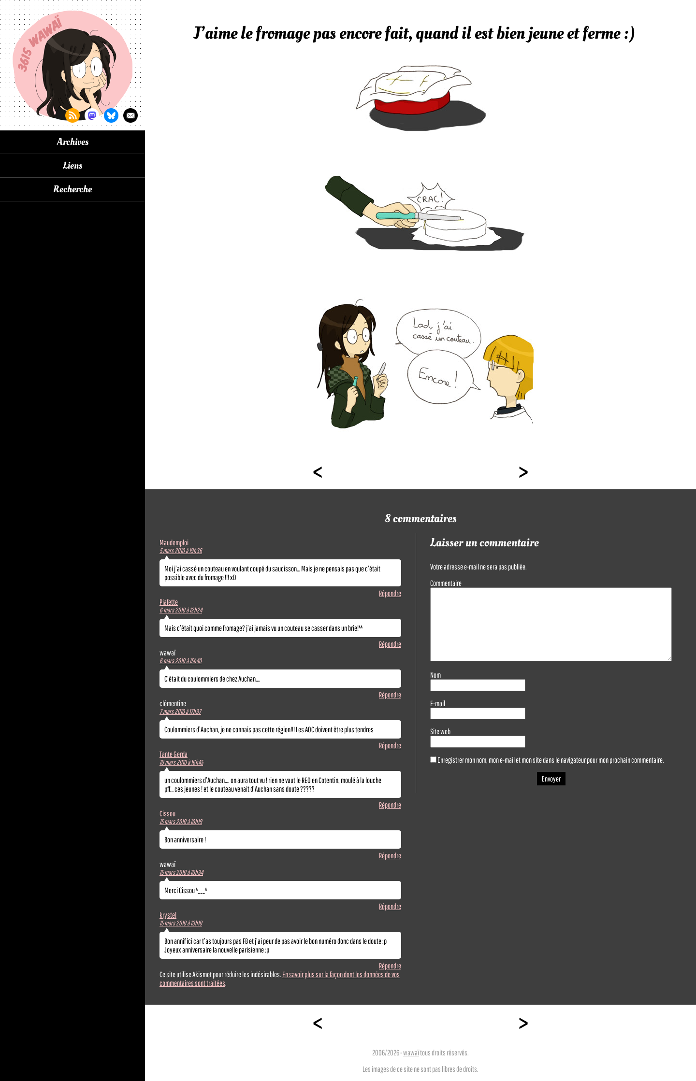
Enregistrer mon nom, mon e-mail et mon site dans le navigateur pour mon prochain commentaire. (550, 759)
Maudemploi (174, 542)
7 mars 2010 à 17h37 (180, 711)
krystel (168, 914)
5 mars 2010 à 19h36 (181, 551)
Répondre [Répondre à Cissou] (390, 855)
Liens (72, 165)
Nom (435, 674)
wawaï (411, 1052)
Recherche (72, 189)
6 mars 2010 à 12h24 (181, 610)
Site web (440, 731)
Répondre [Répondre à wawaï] (390, 694)
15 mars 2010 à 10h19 (181, 821)
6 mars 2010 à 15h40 (181, 661)
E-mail (437, 703)
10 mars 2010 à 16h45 (181, 762)
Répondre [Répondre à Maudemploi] (390, 593)
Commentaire (446, 583)
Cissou (167, 813)
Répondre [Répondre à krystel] (390, 965)
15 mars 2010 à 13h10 (181, 923)
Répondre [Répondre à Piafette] (390, 644)
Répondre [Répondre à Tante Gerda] (390, 804)
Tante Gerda (174, 754)
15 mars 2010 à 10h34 (181, 872)
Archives (72, 142)
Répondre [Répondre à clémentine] (390, 745)
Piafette (169, 601)
